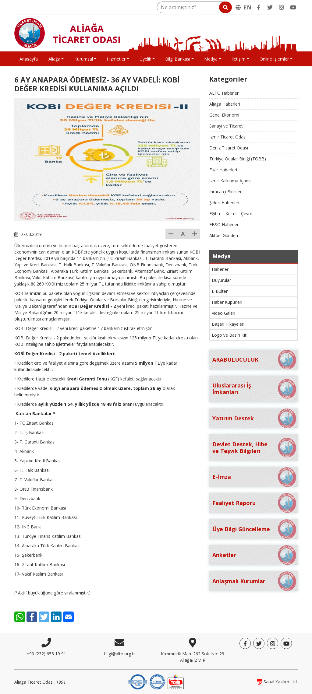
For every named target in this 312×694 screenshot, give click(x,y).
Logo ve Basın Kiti (229, 335)
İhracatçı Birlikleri (226, 192)
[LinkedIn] (56, 617)
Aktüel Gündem (224, 235)
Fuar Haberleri (223, 170)
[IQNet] (157, 681)
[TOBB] (175, 681)
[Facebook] (258, 7)
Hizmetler (116, 59)
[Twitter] (270, 7)
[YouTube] (293, 7)
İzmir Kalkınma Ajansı (230, 181)
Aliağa (54, 59)
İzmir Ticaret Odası (227, 137)
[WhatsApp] (19, 617)
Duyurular (221, 280)
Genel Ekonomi (224, 115)
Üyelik (145, 59)
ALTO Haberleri (224, 93)
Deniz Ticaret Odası (228, 148)
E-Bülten (220, 291)
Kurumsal (83, 59)
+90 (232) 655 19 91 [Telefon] (46, 654)
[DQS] (137, 681)
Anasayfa (29, 59)
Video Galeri (223, 313)
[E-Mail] (68, 617)
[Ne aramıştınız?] (194, 7)
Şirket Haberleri (224, 202)
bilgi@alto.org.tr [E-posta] (119, 654)
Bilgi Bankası (177, 59)
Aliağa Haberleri (224, 104)
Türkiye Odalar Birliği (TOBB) (237, 159)
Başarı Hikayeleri (228, 324)
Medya (211, 59)
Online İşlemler (274, 59)
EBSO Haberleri (224, 224)
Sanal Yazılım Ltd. (277, 682)
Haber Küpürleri (227, 302)
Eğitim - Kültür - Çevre (230, 213)
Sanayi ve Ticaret (226, 126)
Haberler (220, 269)
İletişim (239, 59)
